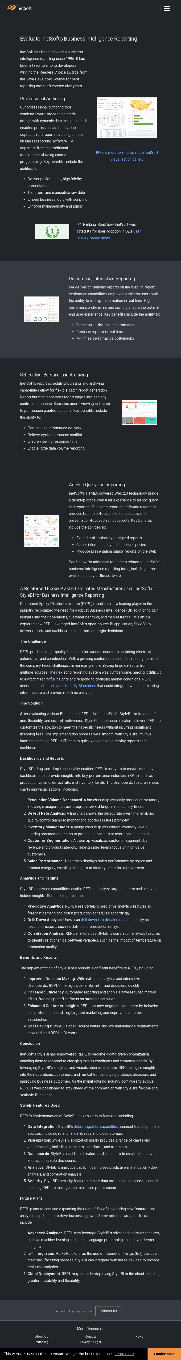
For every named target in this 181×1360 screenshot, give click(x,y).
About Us (41, 1336)
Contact (90, 1336)
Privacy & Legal (90, 1342)
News (139, 1336)
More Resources (90, 1329)
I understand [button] (164, 1354)
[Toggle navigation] (166, 8)
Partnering (42, 1342)
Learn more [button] (124, 1354)
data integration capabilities (96, 1126)
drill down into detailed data (103, 920)
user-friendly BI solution (76, 686)
